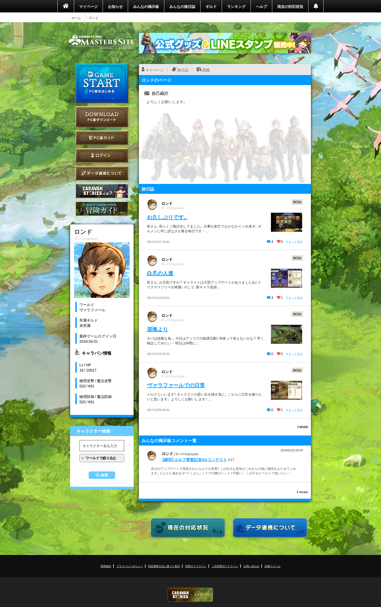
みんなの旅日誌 (182, 6)
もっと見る (294, 241)
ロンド (167, 203)
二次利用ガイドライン (225, 566)
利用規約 (106, 566)
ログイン (101, 155)
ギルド (211, 6)
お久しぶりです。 (167, 217)
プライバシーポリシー (129, 566)
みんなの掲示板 (146, 6)
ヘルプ (261, 6)
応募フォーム (272, 566)
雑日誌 (297, 202)
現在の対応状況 (290, 6)
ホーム (76, 17)
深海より (157, 329)
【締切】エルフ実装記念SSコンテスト (194, 459)
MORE (302, 427)
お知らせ (115, 6)
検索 (104, 475)
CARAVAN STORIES (190, 595)
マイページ (88, 6)
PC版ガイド (101, 138)
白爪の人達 (160, 273)
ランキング (236, 6)
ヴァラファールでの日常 (176, 385)
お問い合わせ (251, 566)
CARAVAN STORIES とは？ (101, 191)
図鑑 (206, 69)
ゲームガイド (101, 208)
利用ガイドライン (195, 566)
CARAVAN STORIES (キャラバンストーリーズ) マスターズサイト (101, 42)
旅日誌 (182, 69)
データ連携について (101, 173)
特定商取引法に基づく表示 (164, 566)
